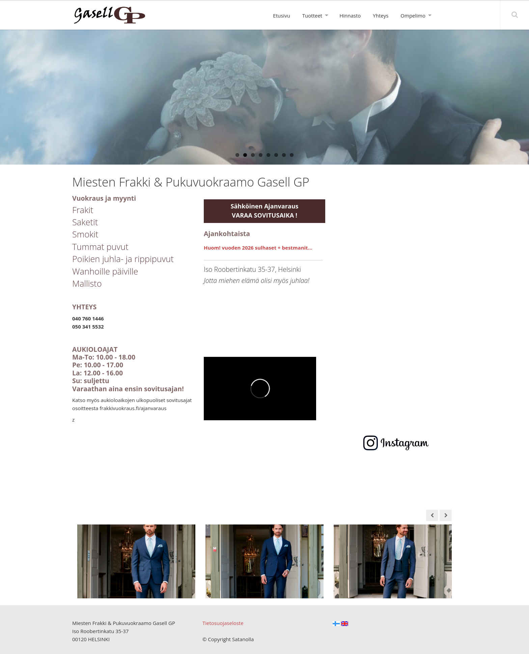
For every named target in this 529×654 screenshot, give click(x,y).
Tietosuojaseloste (223, 623)
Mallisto (87, 283)
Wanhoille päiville (105, 271)
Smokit (85, 234)
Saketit (85, 222)
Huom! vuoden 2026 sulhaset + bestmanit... (258, 247)
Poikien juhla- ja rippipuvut (123, 258)
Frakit (82, 210)
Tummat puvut (100, 246)
